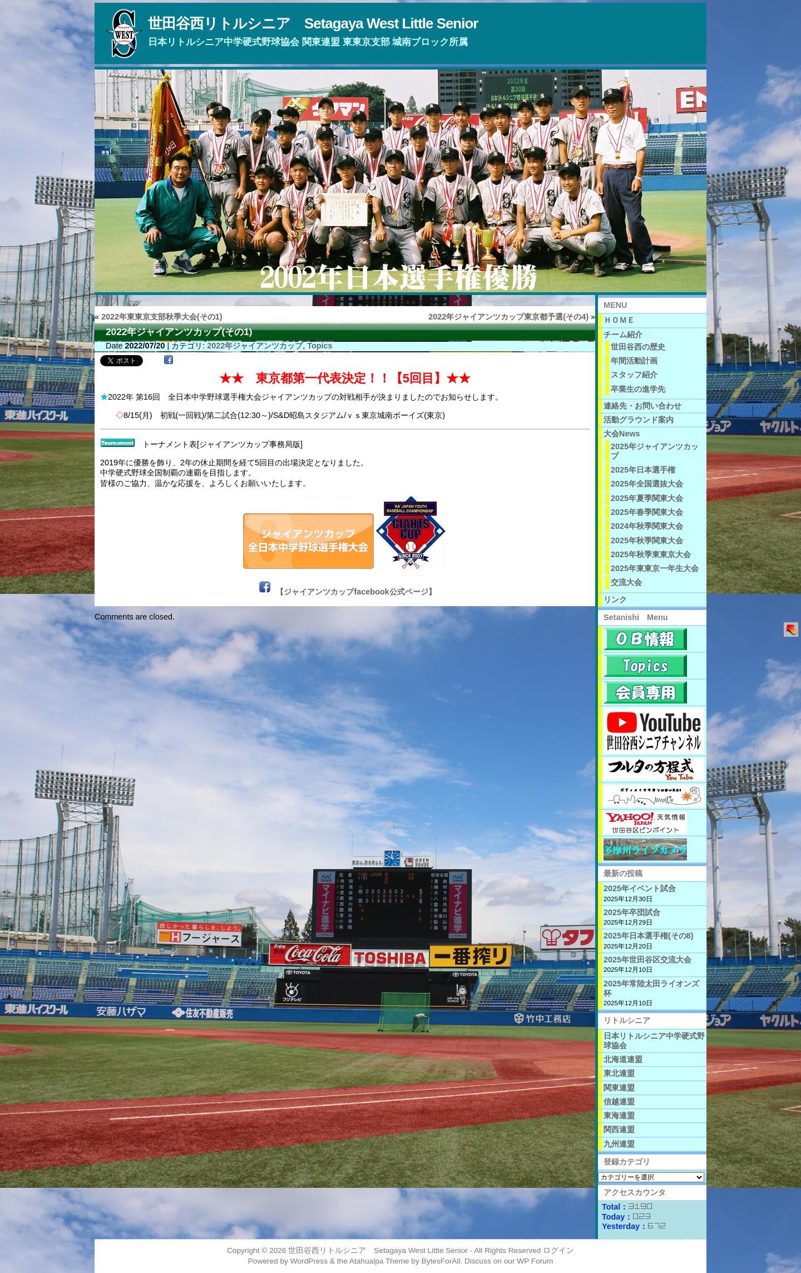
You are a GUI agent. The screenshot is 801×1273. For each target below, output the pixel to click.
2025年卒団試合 (632, 912)
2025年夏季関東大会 (647, 498)
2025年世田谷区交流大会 (647, 959)
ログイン (558, 1250)
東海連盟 (619, 1115)
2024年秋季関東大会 (647, 526)
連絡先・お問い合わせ (642, 405)
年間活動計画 (634, 360)
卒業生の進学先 (638, 389)
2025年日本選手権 (643, 469)
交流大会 (626, 582)
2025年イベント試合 (640, 888)
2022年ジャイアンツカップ (255, 345)
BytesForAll (441, 1261)
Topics (319, 345)
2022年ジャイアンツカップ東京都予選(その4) (508, 316)
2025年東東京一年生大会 (655, 568)
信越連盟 (619, 1101)
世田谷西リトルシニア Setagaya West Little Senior (313, 23)
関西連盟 (619, 1129)
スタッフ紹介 (634, 374)
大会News (622, 433)
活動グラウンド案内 (639, 419)
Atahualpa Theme (379, 1261)
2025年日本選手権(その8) (649, 935)
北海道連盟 (623, 1059)
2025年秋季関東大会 (647, 540)
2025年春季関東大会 (647, 512)
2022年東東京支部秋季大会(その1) (161, 316)
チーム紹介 (623, 334)
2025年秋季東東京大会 (651, 554)
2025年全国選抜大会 (647, 483)
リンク (615, 599)
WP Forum (535, 1261)
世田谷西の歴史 (638, 346)
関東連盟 (619, 1087)
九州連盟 (619, 1143)
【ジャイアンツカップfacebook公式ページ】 (356, 591)
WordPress (309, 1261)
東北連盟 (619, 1073)
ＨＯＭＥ (619, 320)
